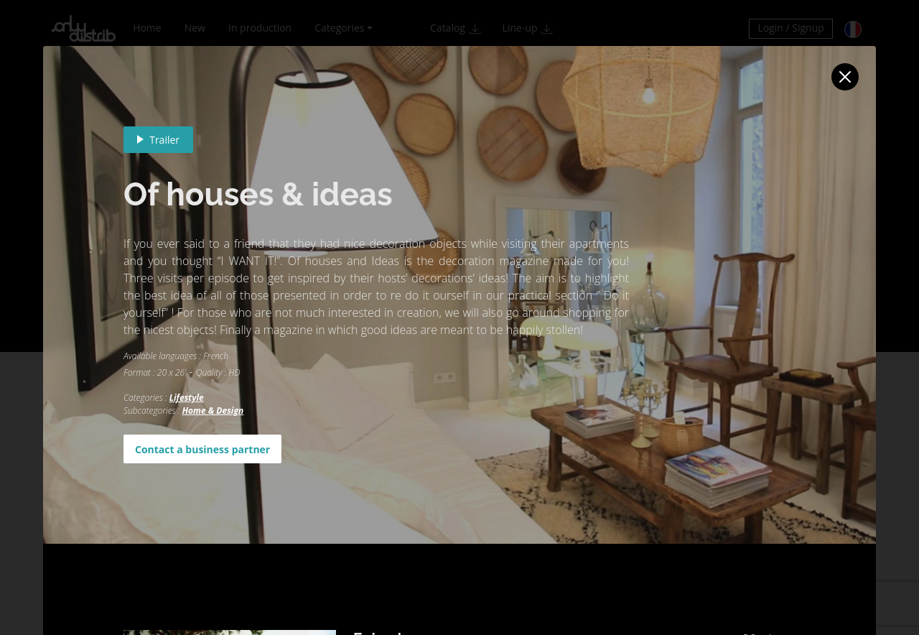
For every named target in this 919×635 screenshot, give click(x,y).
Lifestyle (186, 397)
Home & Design (212, 410)
